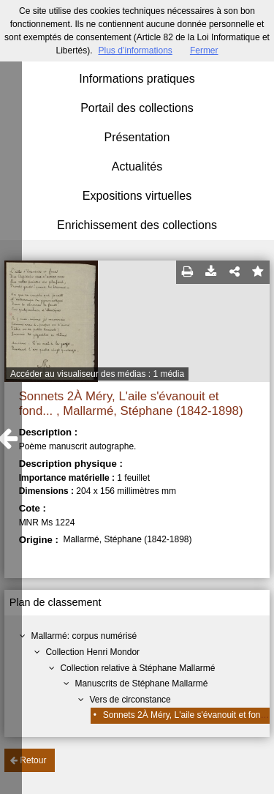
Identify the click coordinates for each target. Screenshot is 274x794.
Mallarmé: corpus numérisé (84, 636)
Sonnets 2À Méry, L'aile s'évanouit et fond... (188, 715)
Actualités (137, 166)
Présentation (137, 137)
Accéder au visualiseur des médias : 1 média (97, 374)
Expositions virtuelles (137, 196)
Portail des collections (137, 108)
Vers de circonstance (129, 699)
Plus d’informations (135, 50)
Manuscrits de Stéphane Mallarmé (141, 683)
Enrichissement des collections (137, 225)
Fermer (204, 50)
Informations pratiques (136, 78)
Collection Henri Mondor (92, 652)
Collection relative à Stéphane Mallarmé (137, 668)
